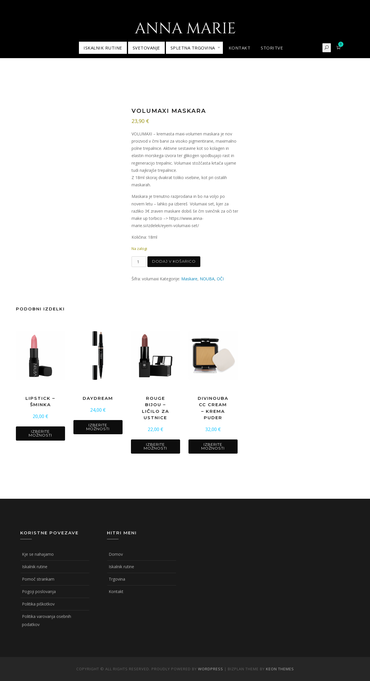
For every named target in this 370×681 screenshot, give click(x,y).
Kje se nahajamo (38, 554)
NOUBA (207, 278)
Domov (116, 554)
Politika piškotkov (38, 604)
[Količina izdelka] (139, 261)
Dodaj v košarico (174, 261)
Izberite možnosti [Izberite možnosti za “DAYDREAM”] (98, 427)
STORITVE (272, 48)
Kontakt (116, 591)
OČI (220, 278)
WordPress (210, 668)
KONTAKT (240, 48)
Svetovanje (146, 48)
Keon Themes (280, 668)
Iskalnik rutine (34, 566)
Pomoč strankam (38, 579)
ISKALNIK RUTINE (103, 48)
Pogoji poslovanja (39, 591)
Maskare (189, 278)
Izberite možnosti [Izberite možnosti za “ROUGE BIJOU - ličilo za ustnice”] (155, 446)
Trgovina (117, 579)
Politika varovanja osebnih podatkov (46, 620)
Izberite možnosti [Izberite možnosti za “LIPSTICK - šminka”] (40, 433)
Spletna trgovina (193, 48)
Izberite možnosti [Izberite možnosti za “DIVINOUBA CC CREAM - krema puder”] (213, 446)
